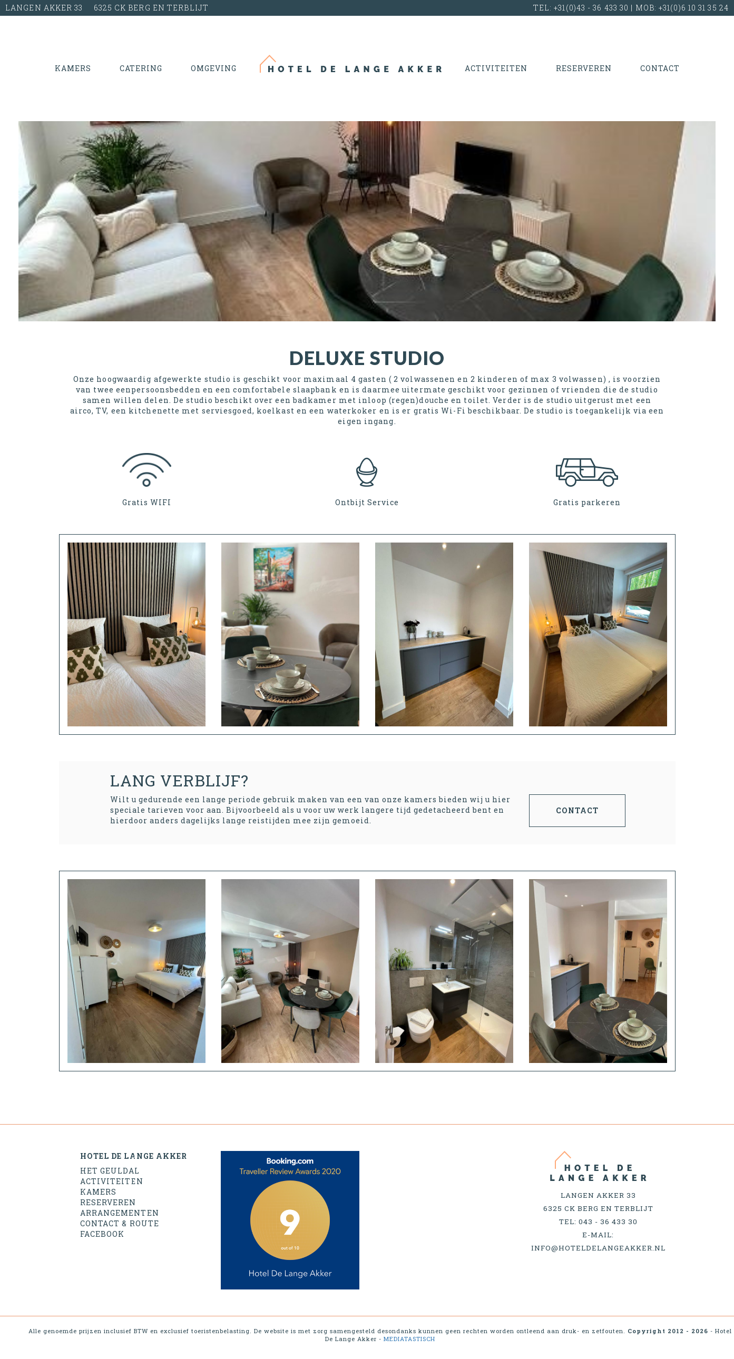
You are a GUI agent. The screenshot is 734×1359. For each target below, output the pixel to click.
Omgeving (214, 68)
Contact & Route (120, 1223)
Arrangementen (119, 1213)
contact (577, 810)
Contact (660, 68)
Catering (141, 68)
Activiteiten (496, 68)
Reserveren (584, 68)
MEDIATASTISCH (409, 1339)
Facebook (102, 1234)
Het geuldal (110, 1171)
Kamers (73, 68)
